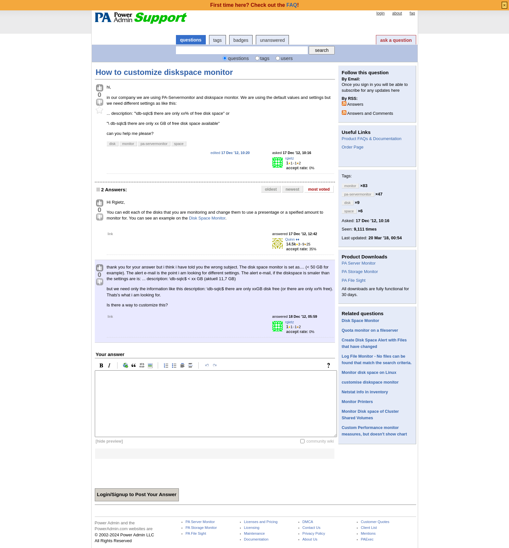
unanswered (272, 40)
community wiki (320, 441)
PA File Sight (354, 280)
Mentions (368, 533)
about (397, 13)
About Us (310, 539)
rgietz (289, 158)
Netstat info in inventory (365, 392)
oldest (271, 189)
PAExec (367, 539)
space (178, 144)
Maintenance (254, 533)
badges (240, 40)
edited (230, 153)
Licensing (251, 528)
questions (191, 39)
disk (112, 144)
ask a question (396, 40)
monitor (128, 144)
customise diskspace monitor (370, 382)
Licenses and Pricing (261, 522)
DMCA (308, 522)
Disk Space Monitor (207, 218)
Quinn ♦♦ (292, 239)
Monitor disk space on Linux (369, 372)
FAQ (291, 5)
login (380, 13)
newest (292, 189)
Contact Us (312, 528)
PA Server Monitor (359, 263)
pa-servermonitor (154, 144)
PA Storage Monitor (360, 271)
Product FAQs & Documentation (372, 138)
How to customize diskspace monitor (164, 72)
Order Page (353, 147)
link (110, 234)
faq (412, 13)
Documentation (256, 539)
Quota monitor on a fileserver (370, 330)
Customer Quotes (375, 522)
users (287, 58)
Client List (369, 528)
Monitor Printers (357, 401)
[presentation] (144, 471)
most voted (319, 189)
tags (217, 40)
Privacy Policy (314, 533)
